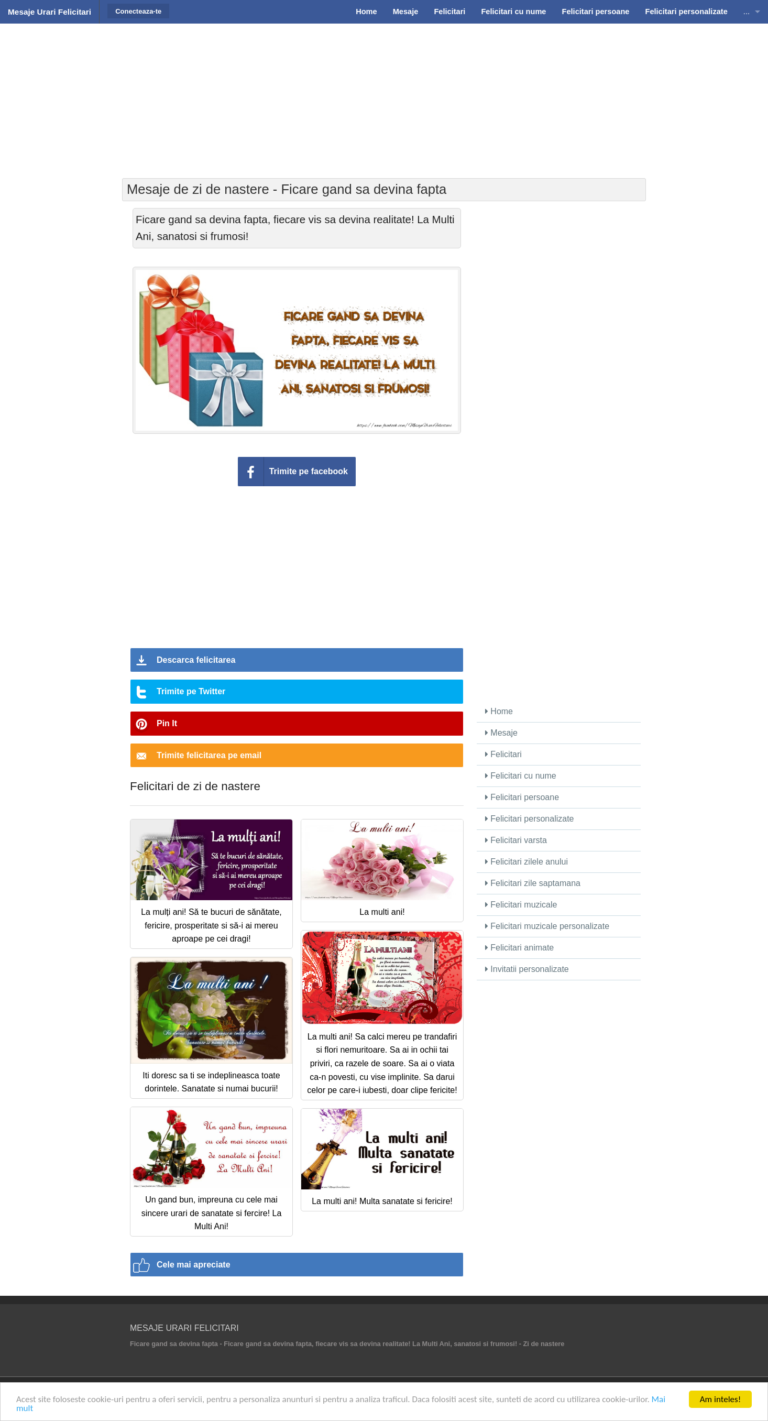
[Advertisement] (384, 99)
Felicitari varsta (516, 840)
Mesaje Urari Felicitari (49, 11)
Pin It (167, 723)
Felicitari (503, 754)
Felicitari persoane (522, 797)
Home (499, 711)
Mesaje (501, 732)
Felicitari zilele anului (526, 861)
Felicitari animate (519, 947)
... (746, 11)
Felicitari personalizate (529, 818)
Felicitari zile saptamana (532, 883)
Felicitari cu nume (520, 775)
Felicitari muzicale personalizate (547, 926)
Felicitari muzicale (521, 904)
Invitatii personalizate (527, 969)
